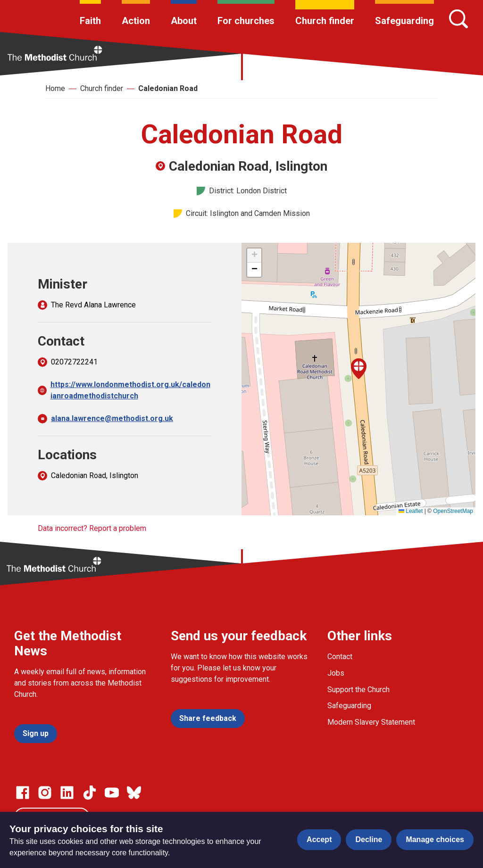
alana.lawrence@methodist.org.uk (112, 418)
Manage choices (435, 839)
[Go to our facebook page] (22, 792)
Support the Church (358, 689)
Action (136, 20)
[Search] (458, 18)
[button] (358, 368)
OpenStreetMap (453, 511)
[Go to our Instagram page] (44, 792)
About (184, 20)
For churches (246, 20)
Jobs (335, 673)
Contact (339, 656)
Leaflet (411, 511)
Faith (90, 20)
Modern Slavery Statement (371, 722)
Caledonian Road (168, 88)
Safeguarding (404, 20)
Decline (368, 839)
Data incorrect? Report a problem (92, 528)
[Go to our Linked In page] (66, 792)
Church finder (324, 20)
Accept (319, 839)
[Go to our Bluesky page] (133, 792)
